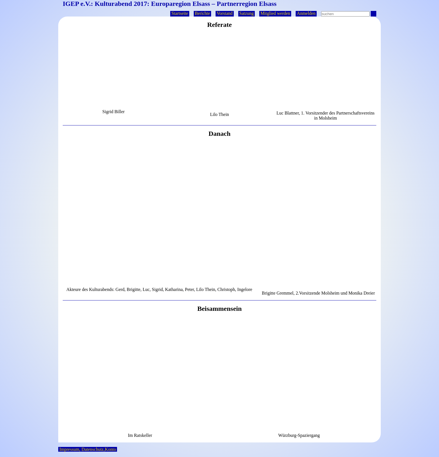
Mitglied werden (275, 13)
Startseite (179, 13)
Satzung (246, 13)
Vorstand (225, 13)
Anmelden (306, 13)
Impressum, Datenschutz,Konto (87, 449)
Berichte (202, 13)
